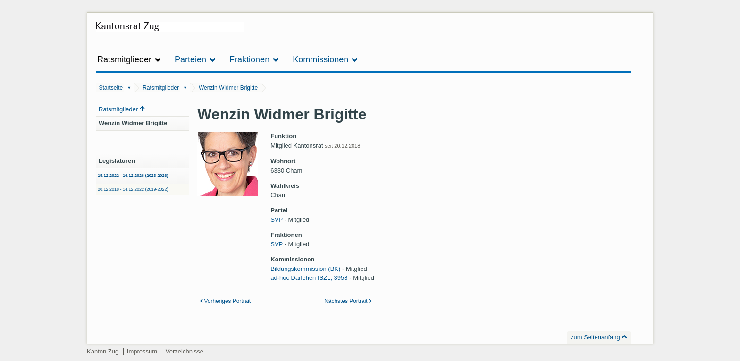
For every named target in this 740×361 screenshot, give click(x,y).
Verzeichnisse (184, 351)
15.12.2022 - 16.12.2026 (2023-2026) (133, 175)
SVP (276, 219)
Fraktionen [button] (254, 59)
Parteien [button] (195, 59)
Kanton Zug (102, 351)
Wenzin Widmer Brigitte (228, 87)
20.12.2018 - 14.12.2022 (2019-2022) (133, 189)
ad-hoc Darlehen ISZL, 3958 (308, 277)
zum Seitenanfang (595, 337)
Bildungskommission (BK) (305, 268)
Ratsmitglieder (161, 87)
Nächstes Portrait (345, 301)
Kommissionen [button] (325, 59)
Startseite (111, 87)
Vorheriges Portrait (227, 301)
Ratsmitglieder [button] (129, 59)
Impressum (142, 351)
